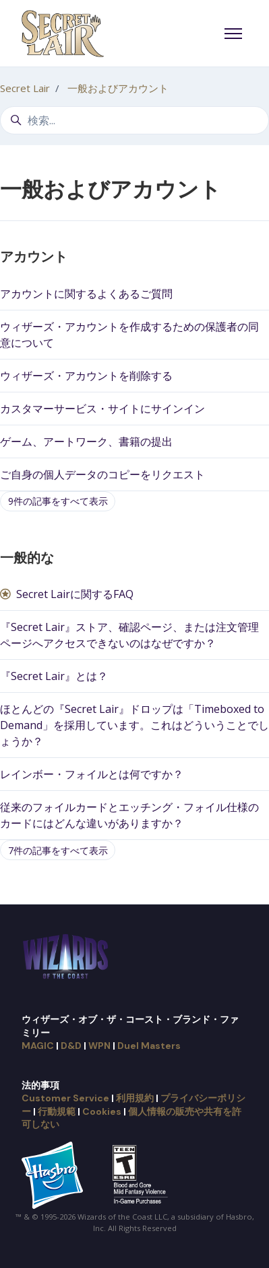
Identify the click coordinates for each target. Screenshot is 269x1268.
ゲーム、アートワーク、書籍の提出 (86, 441)
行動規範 (57, 1111)
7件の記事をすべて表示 (58, 850)
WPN (99, 1046)
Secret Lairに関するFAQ (74, 594)
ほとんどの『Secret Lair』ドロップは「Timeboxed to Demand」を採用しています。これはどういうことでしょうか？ (134, 725)
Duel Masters (149, 1046)
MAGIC (38, 1046)
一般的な (27, 557)
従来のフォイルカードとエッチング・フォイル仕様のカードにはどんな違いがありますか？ (129, 815)
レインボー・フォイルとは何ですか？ (91, 774)
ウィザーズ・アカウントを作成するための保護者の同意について (129, 334)
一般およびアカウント (118, 88)
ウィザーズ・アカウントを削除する (86, 375)
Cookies (101, 1111)
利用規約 (135, 1098)
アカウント (33, 256)
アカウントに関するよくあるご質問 (86, 293)
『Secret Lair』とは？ (54, 676)
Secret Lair (25, 88)
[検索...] (134, 120)
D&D (71, 1046)
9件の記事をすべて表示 (58, 501)
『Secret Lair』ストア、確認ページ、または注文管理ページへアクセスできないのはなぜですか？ (129, 635)
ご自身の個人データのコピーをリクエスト (102, 474)
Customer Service (65, 1098)
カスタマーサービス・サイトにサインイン (102, 408)
